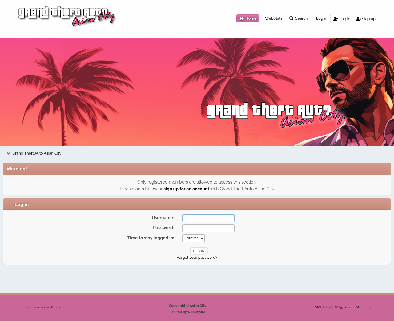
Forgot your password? (197, 257)
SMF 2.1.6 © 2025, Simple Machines (343, 307)
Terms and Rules (46, 307)
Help (26, 307)
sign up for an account (186, 188)
